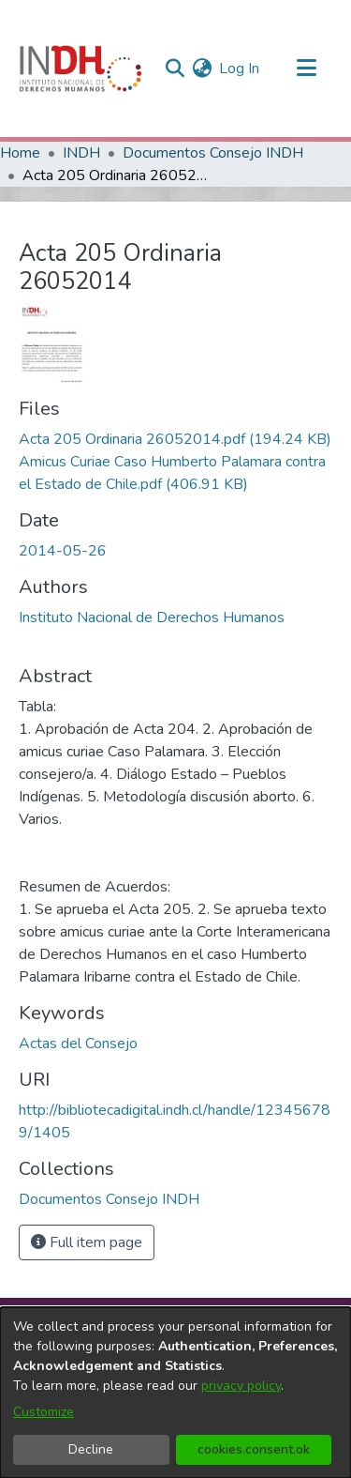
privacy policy (241, 1385)
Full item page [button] (86, 1242)
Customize (43, 1412)
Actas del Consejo (78, 1043)
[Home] (80, 68)
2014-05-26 (63, 551)
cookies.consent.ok (253, 1449)
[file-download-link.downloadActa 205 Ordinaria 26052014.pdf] (175, 439)
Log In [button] (240, 68)
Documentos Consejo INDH (213, 153)
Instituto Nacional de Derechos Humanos (152, 617)
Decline (90, 1449)
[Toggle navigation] (306, 68)
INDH (81, 153)
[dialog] (175, 1392)
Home (20, 153)
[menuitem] (201, 68)
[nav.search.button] (174, 68)
